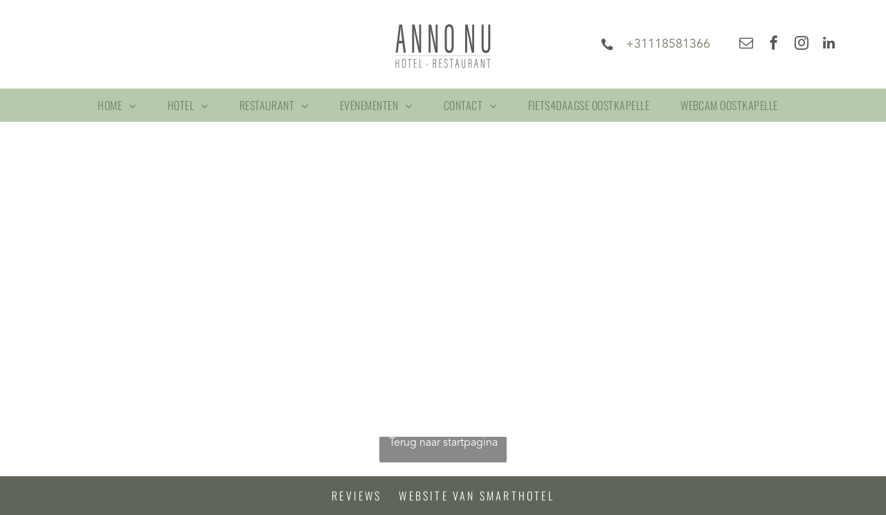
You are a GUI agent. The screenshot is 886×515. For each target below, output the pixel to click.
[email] (746, 45)
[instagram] (801, 45)
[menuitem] (121, 105)
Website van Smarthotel (476, 495)
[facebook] (773, 45)
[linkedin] (829, 45)
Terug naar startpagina (443, 443)
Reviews (356, 495)
